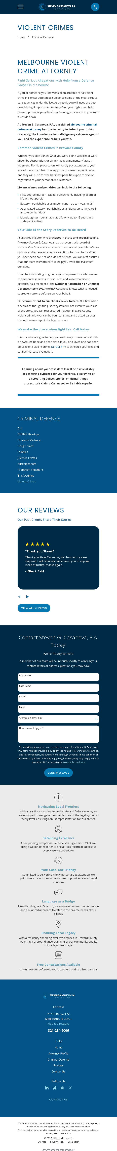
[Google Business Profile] (62, 1088)
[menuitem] (58, 428)
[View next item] (27, 596)
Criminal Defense (58, 1059)
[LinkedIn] (47, 1088)
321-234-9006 (58, 1030)
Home (58, 1047)
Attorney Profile (58, 1053)
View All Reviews (34, 608)
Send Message (58, 773)
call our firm (58, 347)
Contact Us (58, 1071)
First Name (25, 675)
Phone (22, 696)
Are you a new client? (30, 717)
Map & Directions (58, 1023)
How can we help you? (31, 728)
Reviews (58, 1065)
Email (22, 707)
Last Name (25, 686)
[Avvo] (54, 1088)
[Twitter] (70, 1088)
